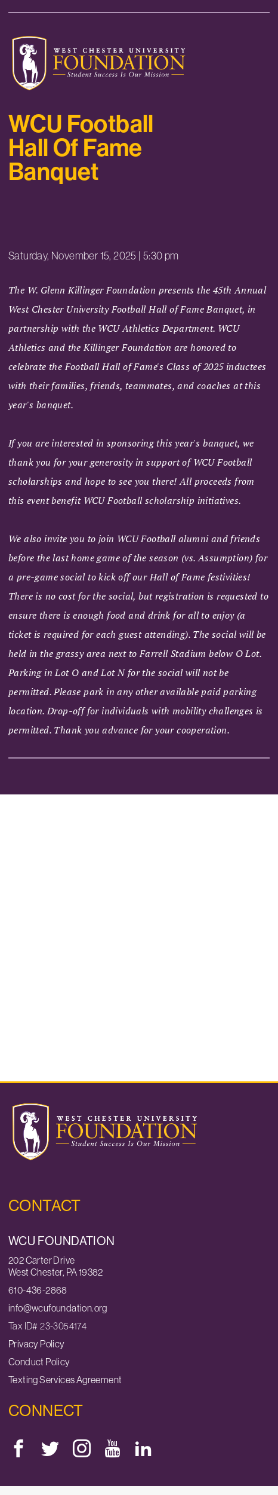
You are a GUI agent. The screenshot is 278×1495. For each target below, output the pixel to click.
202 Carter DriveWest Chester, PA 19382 (55, 1266)
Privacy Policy (36, 1344)
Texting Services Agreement (65, 1380)
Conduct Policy (39, 1362)
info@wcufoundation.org (57, 1308)
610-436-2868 (37, 1290)
